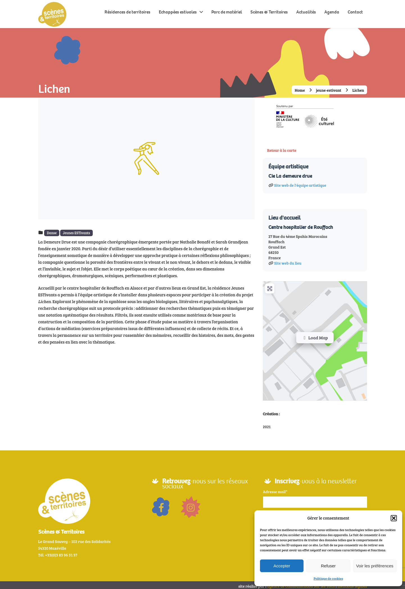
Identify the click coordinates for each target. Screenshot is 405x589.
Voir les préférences (374, 565)
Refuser (328, 565)
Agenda (331, 12)
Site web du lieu (287, 261)
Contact (355, 12)
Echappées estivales (178, 12)
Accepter (281, 565)
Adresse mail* (275, 490)
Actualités (306, 12)
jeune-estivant (328, 90)
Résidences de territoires (127, 12)
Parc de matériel (226, 12)
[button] (394, 518)
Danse (52, 232)
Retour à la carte (281, 150)
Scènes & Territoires (269, 12)
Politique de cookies (328, 578)
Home (300, 90)
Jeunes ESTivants (76, 232)
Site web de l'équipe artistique (300, 183)
